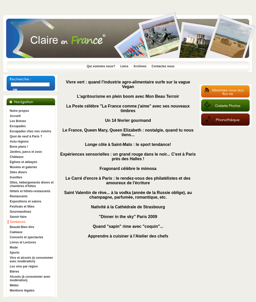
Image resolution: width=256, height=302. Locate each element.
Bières (14, 271)
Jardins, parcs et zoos (26, 152)
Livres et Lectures (23, 242)
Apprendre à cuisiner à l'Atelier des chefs (128, 236)
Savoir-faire (18, 217)
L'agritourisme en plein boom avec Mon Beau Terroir (128, 96)
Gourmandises (20, 211)
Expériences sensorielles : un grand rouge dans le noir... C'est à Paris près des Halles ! (128, 156)
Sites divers (18, 172)
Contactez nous (163, 66)
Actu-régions (19, 141)
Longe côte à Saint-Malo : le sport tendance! (128, 144)
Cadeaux (16, 232)
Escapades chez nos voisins (30, 131)
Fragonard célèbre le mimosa (128, 168)
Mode (14, 247)
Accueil (15, 116)
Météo (14, 285)
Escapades (18, 126)
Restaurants (18, 196)
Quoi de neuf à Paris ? (26, 136)
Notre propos (19, 111)
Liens (124, 66)
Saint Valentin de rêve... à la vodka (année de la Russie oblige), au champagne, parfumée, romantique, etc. (128, 194)
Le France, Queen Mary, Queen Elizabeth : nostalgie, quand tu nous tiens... (128, 132)
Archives (139, 66)
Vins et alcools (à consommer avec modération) (31, 259)
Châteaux (17, 157)
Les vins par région (24, 266)
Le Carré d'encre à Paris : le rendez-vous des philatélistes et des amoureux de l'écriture (128, 180)
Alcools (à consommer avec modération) (30, 278)
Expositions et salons (25, 201)
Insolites (16, 177)
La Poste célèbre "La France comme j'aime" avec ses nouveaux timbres (128, 108)
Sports (14, 252)
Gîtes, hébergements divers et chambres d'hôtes (32, 184)
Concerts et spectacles (26, 237)
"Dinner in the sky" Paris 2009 (128, 216)
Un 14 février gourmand (128, 120)
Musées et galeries (23, 167)
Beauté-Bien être (22, 227)
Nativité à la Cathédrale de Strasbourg (128, 207)
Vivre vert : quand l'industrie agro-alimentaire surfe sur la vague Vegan (128, 84)
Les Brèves (18, 121)
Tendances (18, 222)
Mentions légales (22, 290)
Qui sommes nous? (101, 66)
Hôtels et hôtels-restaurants (30, 191)
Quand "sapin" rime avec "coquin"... (128, 226)
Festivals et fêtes (22, 206)
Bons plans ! (19, 146)
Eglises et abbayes (23, 162)
